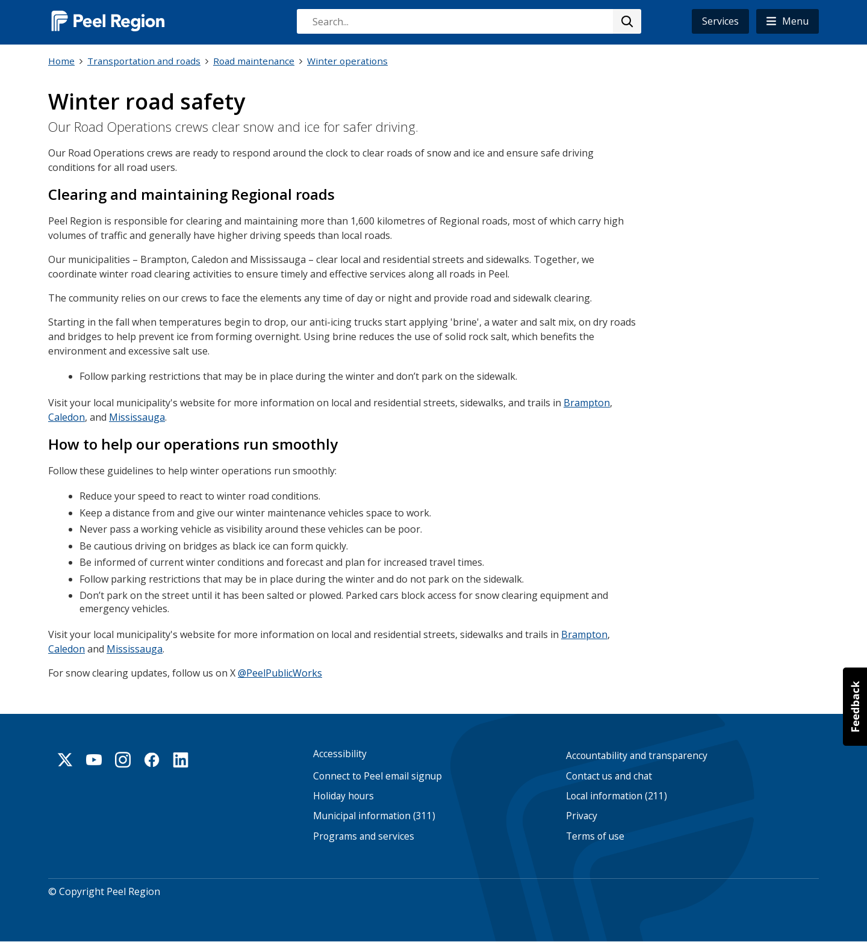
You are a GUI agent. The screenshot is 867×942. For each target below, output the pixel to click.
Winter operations (347, 61)
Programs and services (363, 836)
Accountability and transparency (636, 755)
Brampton (587, 402)
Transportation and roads (143, 61)
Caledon (66, 417)
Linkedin (181, 760)
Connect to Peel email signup (377, 776)
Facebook (152, 760)
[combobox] (468, 21)
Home (61, 61)
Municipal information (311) (374, 816)
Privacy (581, 816)
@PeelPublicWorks (280, 673)
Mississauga (137, 417)
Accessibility (340, 754)
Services (720, 21)
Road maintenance (253, 61)
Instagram (123, 760)
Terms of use (595, 836)
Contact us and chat (609, 776)
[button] (787, 21)
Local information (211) (616, 796)
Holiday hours (343, 796)
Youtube (94, 760)
